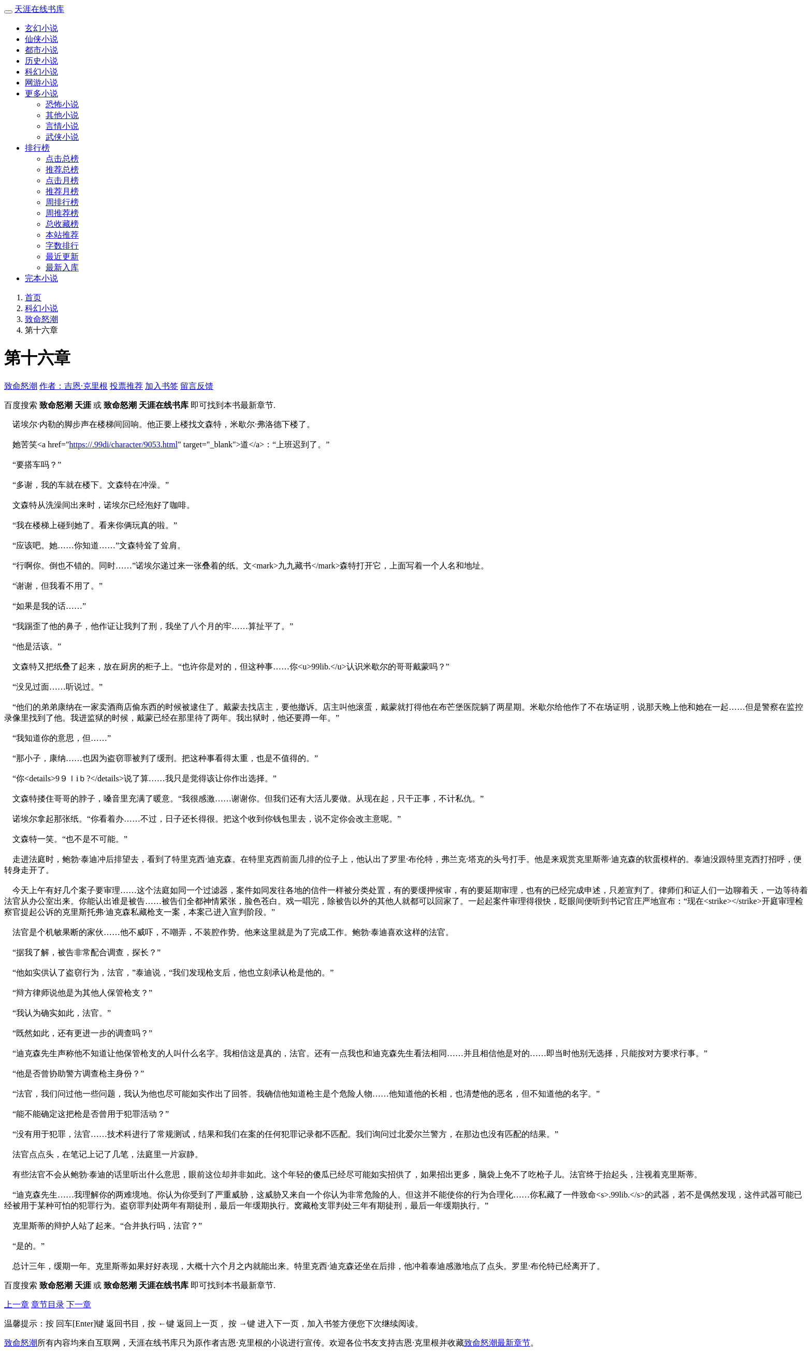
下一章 (78, 1304)
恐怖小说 (62, 104)
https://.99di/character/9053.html (123, 444)
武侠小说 (62, 137)
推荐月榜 (62, 191)
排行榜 (37, 147)
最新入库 (62, 267)
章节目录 (47, 1304)
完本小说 (41, 278)
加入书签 (161, 386)
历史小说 (41, 60)
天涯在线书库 (39, 9)
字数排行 (62, 245)
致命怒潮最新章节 (497, 1342)
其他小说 (62, 115)
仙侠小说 (41, 39)
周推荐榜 (62, 213)
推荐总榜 (62, 169)
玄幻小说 (41, 28)
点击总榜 (62, 158)
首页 (33, 297)
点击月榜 (62, 180)
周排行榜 (62, 202)
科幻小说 (41, 71)
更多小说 (41, 93)
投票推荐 (126, 386)
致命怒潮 (41, 319)
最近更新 (62, 256)
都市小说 (41, 50)
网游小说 (41, 82)
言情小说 (62, 126)
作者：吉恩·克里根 (73, 386)
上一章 (16, 1304)
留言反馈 (196, 386)
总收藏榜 (62, 224)
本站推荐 (62, 234)
